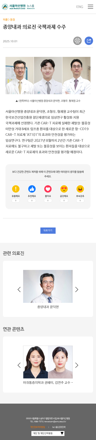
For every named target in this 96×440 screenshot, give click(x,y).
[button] (75, 291)
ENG (79, 7)
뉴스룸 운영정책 (59, 427)
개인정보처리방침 (37, 427)
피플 (5, 19)
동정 (12, 19)
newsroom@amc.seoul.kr (55, 422)
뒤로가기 (48, 230)
